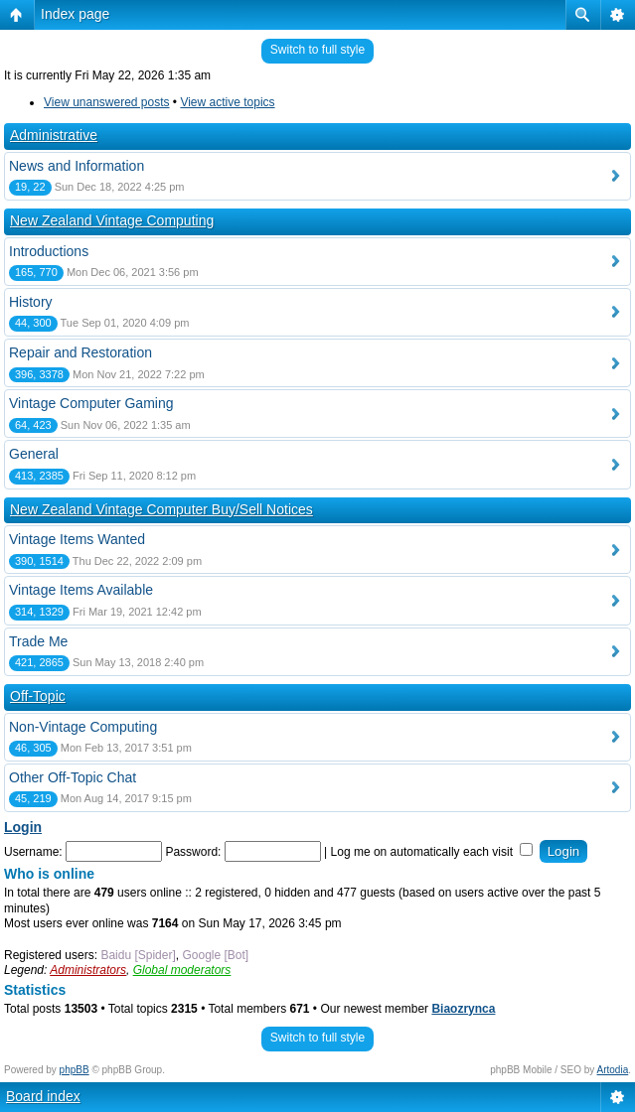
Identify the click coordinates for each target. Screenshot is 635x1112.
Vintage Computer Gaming (91, 403)
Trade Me (38, 641)
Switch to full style (317, 50)
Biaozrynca (463, 1009)
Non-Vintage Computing (83, 727)
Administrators (88, 970)
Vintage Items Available (81, 590)
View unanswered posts (107, 102)
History (31, 302)
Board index (43, 1096)
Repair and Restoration (80, 352)
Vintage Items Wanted (77, 539)
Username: (33, 852)
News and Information (76, 166)
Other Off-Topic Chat (72, 777)
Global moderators (182, 970)
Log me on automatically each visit (432, 852)
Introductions (48, 251)
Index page (75, 14)
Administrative (53, 135)
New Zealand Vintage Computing (112, 220)
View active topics (227, 102)
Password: (193, 852)
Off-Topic (38, 696)
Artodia (613, 1069)
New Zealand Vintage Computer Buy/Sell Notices (161, 509)
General (34, 454)
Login (23, 827)
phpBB (74, 1069)
